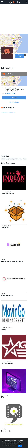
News (24, 159)
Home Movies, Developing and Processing (11, 159)
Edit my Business (14, 102)
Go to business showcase (8, 112)
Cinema (2, 63)
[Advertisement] (14, 19)
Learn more (14, 446)
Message (14, 97)
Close (20, 445)
